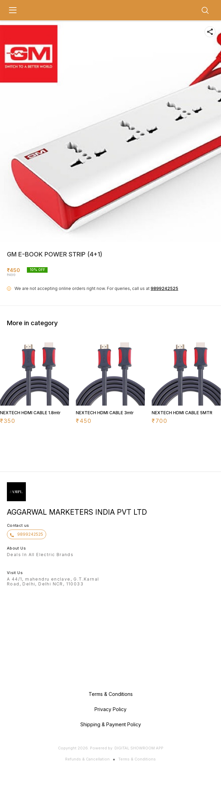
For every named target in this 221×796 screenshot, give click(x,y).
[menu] (13, 10)
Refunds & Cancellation (87, 759)
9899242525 (164, 288)
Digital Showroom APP (138, 748)
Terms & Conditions (137, 759)
